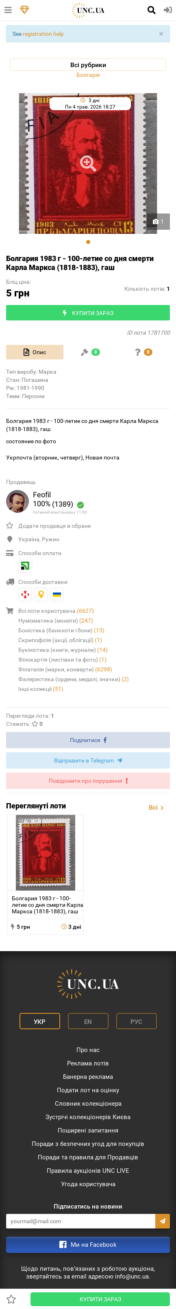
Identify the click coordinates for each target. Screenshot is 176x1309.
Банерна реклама (88, 1076)
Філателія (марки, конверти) (65, 669)
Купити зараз (100, 1299)
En (88, 1022)
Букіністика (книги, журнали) (63, 650)
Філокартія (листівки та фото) (62, 659)
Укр (40, 1022)
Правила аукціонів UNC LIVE (88, 1170)
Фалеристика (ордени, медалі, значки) (73, 679)
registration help (43, 33)
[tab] (34, 352)
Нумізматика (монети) (55, 620)
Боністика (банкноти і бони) (61, 630)
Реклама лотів (88, 1063)
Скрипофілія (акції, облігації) (60, 640)
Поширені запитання (88, 1130)
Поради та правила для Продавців (88, 1157)
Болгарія (88, 75)
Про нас (88, 1050)
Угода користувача (88, 1184)
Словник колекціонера (88, 1103)
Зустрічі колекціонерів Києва (88, 1117)
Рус (136, 1022)
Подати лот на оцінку (88, 1090)
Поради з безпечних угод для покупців (88, 1144)
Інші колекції (40, 689)
